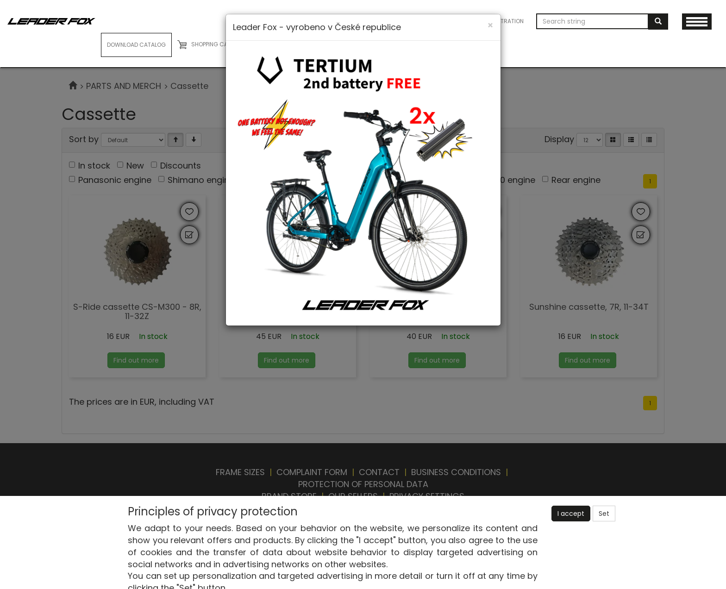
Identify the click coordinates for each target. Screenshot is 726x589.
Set (604, 513)
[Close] (490, 25)
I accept (570, 513)
